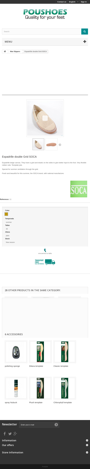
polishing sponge (12, 366)
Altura (7, 232)
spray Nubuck (11, 402)
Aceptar (45, 467)
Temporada (9, 219)
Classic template (60, 366)
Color (7, 210)
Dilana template (36, 366)
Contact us (61, 2)
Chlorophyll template (62, 402)
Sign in (84, 2)
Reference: (4, 199)
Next (60, 144)
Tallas (7, 225)
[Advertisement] (46, 75)
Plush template (35, 402)
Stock (7, 239)
